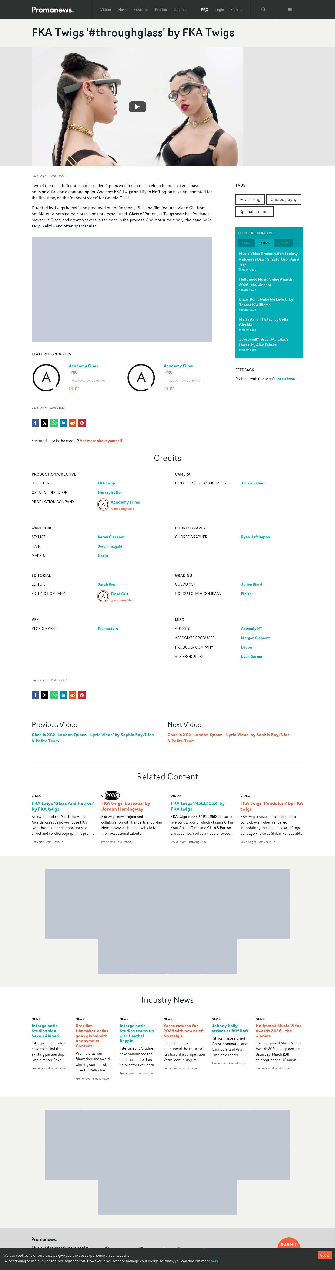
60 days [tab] (283, 243)
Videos (106, 9)
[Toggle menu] (290, 9)
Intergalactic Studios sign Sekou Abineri (45, 1031)
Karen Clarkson (111, 537)
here (215, 1261)
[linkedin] (63, 423)
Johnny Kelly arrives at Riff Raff (230, 1028)
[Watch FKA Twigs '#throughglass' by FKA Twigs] (137, 106)
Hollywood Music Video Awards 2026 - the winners (266, 282)
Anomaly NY (251, 628)
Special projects (254, 211)
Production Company (88, 381)
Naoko (103, 555)
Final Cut (120, 594)
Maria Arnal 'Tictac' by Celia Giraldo (263, 322)
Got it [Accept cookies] (324, 1255)
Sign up (237, 9)
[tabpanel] (269, 302)
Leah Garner (252, 656)
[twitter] (44, 423)
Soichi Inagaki (110, 546)
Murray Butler (110, 492)
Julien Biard (251, 584)
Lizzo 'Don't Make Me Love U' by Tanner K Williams (266, 302)
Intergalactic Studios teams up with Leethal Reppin (137, 1033)
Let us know (285, 378)
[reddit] (72, 423)
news (36, 1018)
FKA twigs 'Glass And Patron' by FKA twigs (63, 806)
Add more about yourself (101, 440)
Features (141, 9)
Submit (180, 9)
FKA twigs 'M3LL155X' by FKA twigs (198, 806)
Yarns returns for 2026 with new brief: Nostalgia (184, 1031)
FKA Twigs (107, 483)
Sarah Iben (107, 584)
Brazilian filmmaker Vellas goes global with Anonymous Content (92, 1036)
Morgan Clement (255, 638)
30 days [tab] (264, 243)
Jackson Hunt (253, 483)
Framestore (108, 628)
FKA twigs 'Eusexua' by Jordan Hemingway (125, 806)
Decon (246, 647)
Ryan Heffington (255, 537)
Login (219, 9)
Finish (246, 593)
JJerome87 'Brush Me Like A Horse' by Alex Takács (263, 342)
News (122, 9)
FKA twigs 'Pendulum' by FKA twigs (271, 806)
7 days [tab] (246, 243)
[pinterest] (82, 423)
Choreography (284, 199)
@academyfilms (122, 508)
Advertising (250, 199)
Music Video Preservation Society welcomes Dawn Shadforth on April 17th (269, 259)
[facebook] (35, 423)
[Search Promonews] (263, 9)
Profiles (161, 9)
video (37, 795)
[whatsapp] (54, 423)
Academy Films (83, 366)
